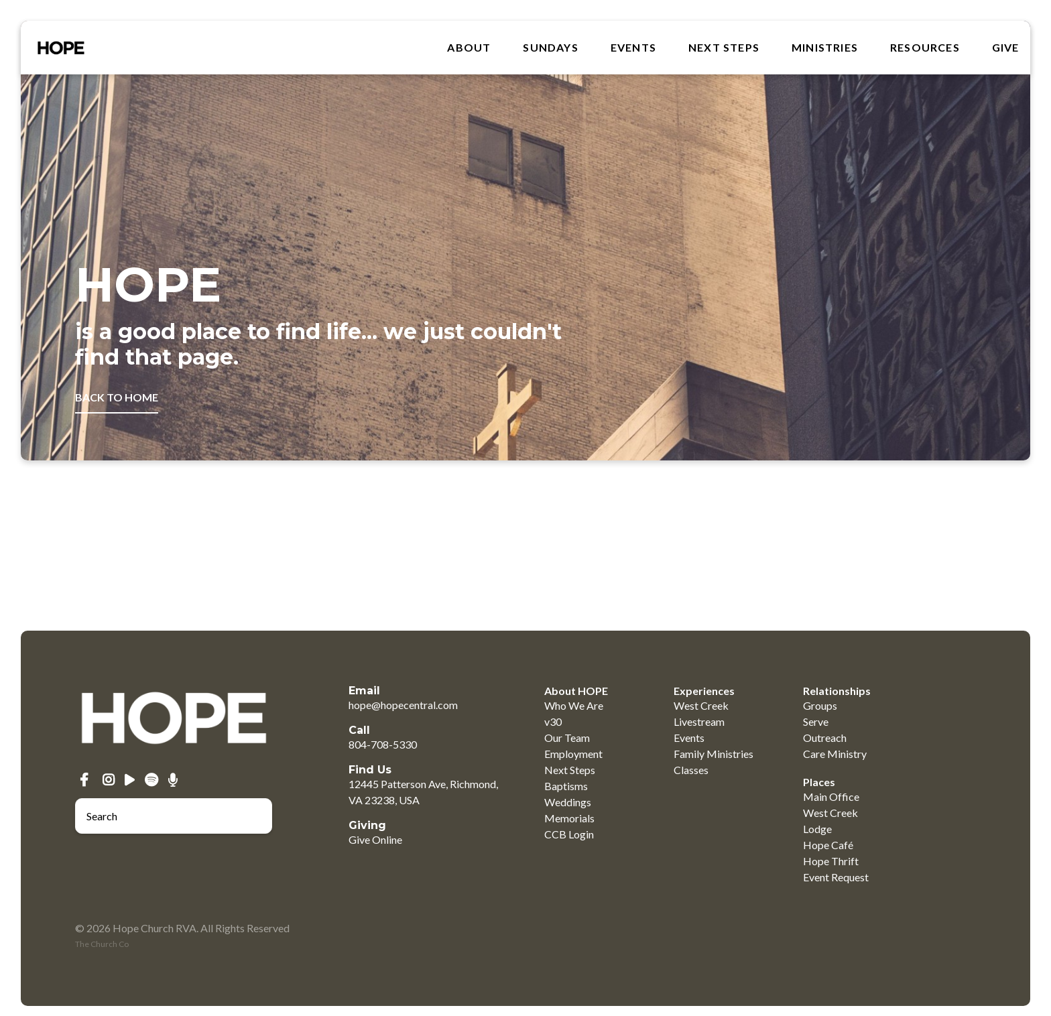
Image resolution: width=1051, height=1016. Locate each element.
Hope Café (828, 844)
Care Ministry (835, 753)
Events (633, 47)
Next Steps (723, 47)
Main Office (831, 796)
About (469, 47)
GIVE (1005, 47)
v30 (553, 721)
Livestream (699, 721)
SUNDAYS (550, 47)
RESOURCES (925, 47)
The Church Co (102, 944)
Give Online (375, 839)
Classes (691, 769)
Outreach (825, 737)
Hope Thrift (831, 860)
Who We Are (573, 705)
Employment (573, 753)
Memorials (569, 818)
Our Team (567, 737)
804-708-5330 (383, 744)
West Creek (701, 705)
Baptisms (566, 785)
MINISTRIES (825, 47)
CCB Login (569, 834)
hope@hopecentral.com (403, 704)
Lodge (817, 828)
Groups (820, 705)
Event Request (836, 877)
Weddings (567, 802)
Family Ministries (713, 753)
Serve (815, 721)
